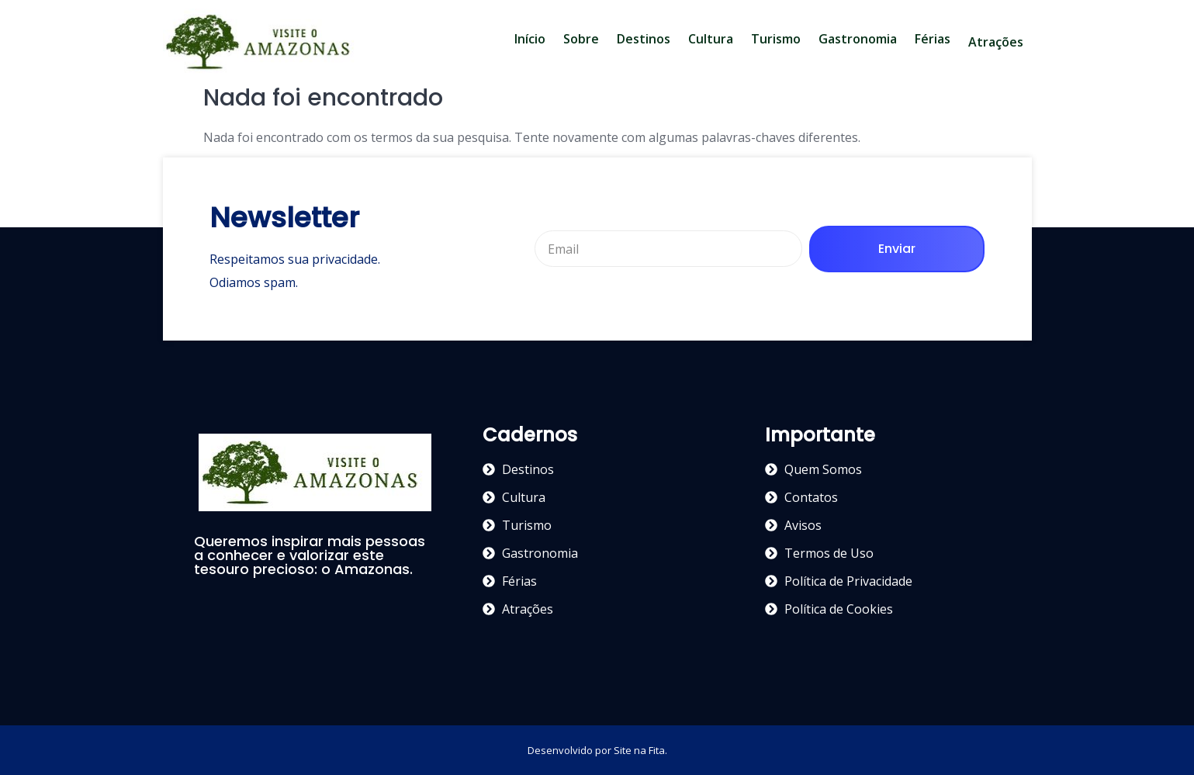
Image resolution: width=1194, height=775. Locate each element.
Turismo (776, 38)
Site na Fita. (640, 750)
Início (529, 38)
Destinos (643, 38)
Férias (932, 38)
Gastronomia (857, 38)
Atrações (995, 41)
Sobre (581, 38)
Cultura (710, 38)
